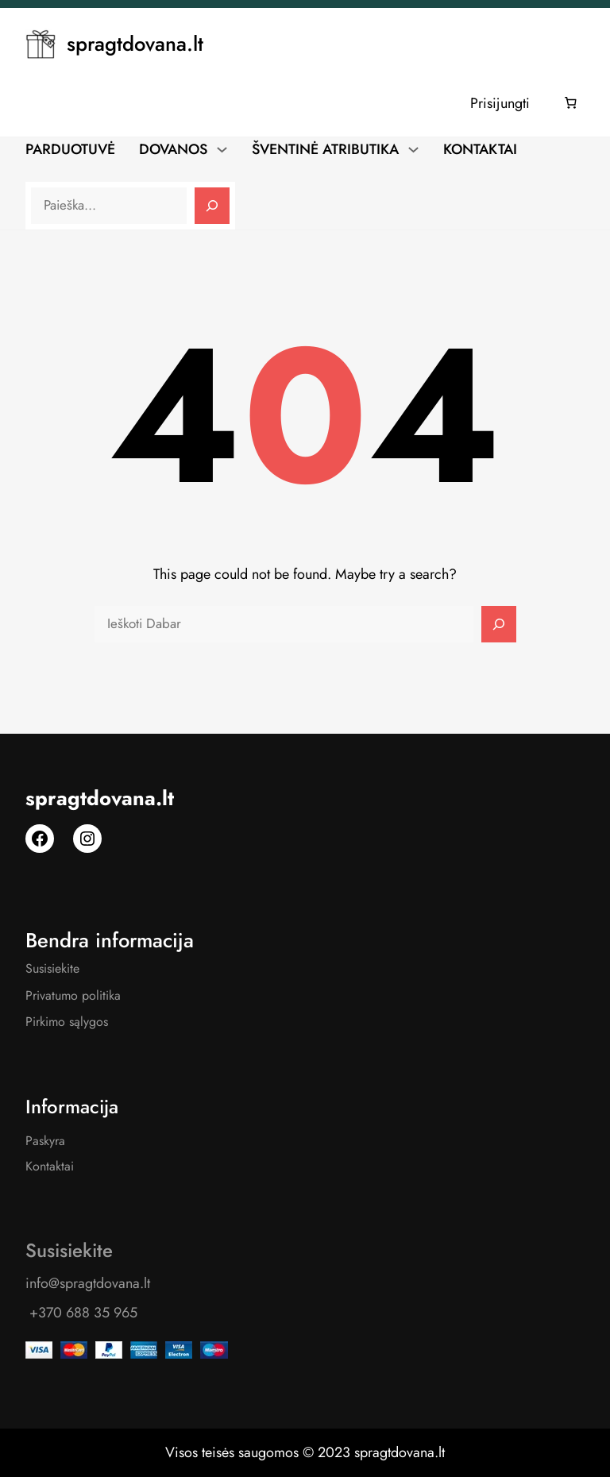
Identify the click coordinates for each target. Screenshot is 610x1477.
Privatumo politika (73, 995)
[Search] (212, 205)
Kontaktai (49, 1166)
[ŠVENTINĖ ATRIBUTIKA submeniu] (413, 148)
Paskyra (45, 1141)
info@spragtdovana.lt (87, 1283)
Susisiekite (52, 968)
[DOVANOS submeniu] (222, 148)
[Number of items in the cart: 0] (571, 103)
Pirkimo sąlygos (66, 1021)
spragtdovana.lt (135, 44)
